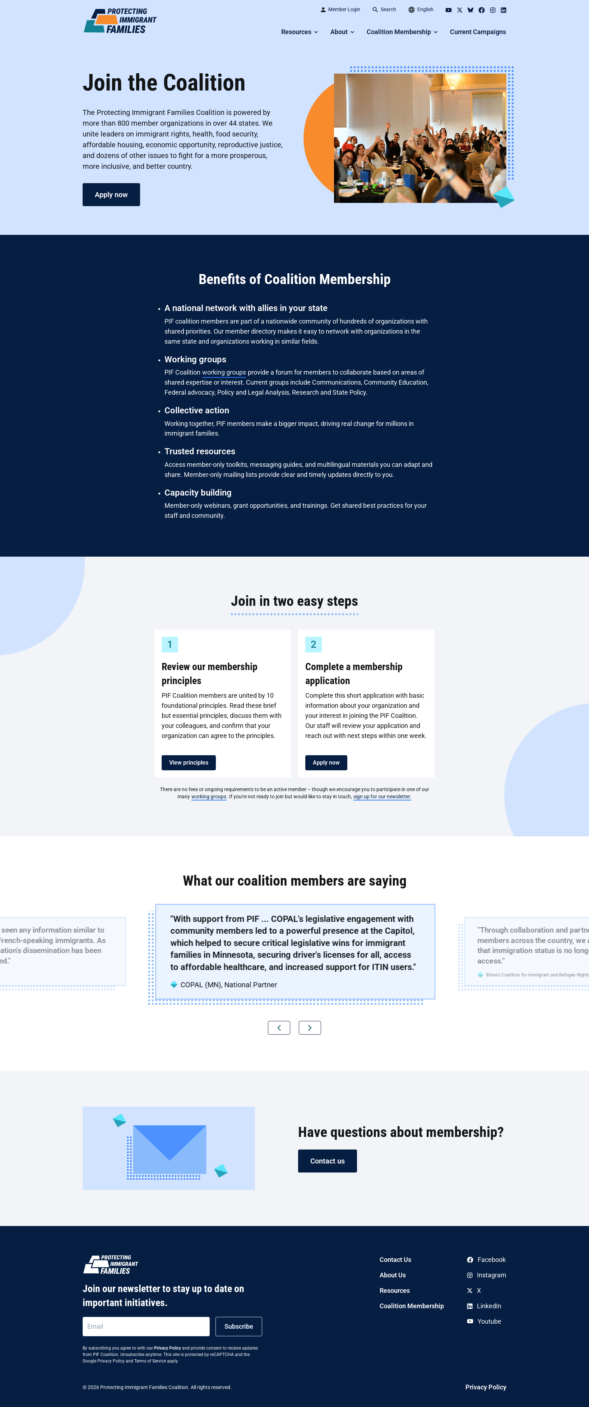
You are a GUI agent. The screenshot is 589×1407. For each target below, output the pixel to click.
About (339, 32)
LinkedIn (484, 1306)
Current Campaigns (478, 32)
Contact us (327, 1161)
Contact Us (395, 1259)
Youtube (484, 1321)
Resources (296, 32)
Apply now (111, 194)
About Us (393, 1275)
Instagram (486, 1275)
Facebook (486, 1259)
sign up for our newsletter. (382, 796)
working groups (224, 372)
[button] (279, 1028)
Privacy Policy (167, 1348)
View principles (188, 762)
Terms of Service (150, 1361)
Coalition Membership (399, 32)
